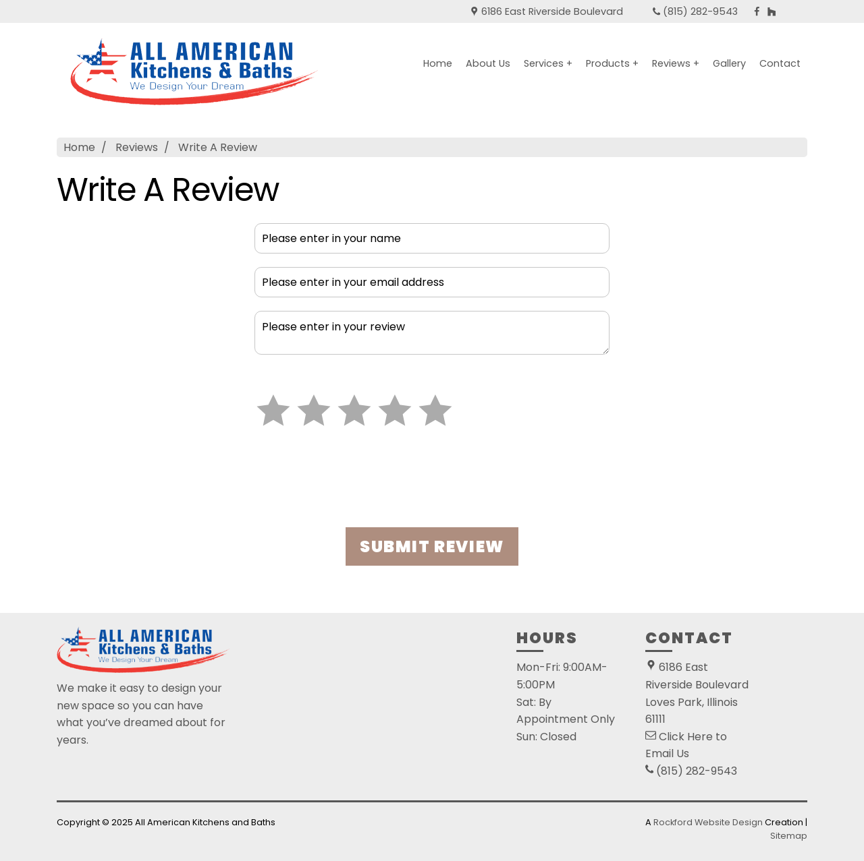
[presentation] (432, 482)
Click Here (686, 736)
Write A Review (217, 147)
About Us (488, 63)
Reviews (136, 147)
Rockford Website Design (708, 822)
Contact (780, 63)
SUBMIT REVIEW (432, 546)
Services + (548, 63)
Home (437, 63)
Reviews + (675, 63)
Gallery (729, 63)
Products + (612, 63)
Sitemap (788, 835)
